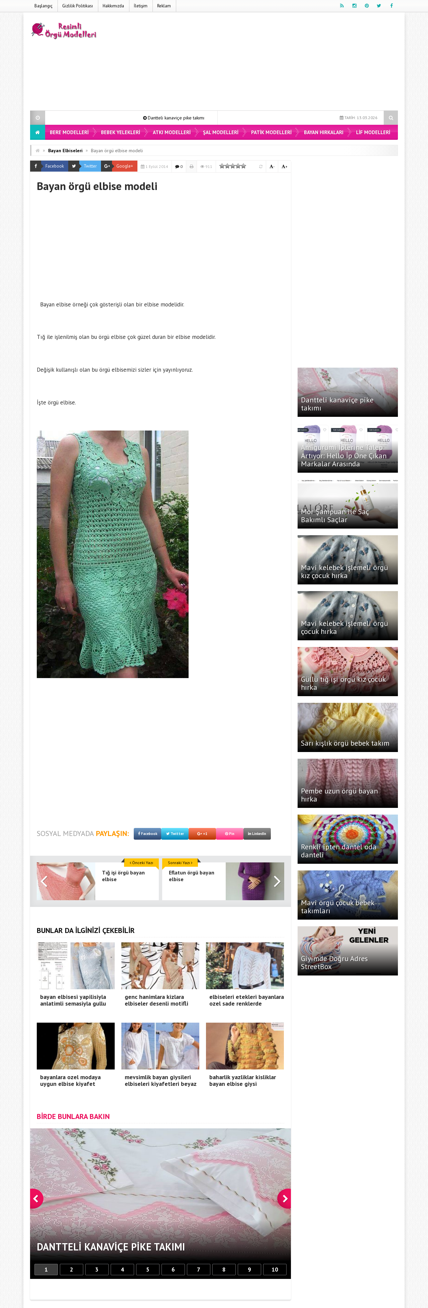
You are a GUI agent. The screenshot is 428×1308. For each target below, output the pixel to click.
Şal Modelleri (220, 132)
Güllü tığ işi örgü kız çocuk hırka (343, 683)
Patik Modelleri (271, 132)
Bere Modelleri (69, 132)
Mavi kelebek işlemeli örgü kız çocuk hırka (344, 571)
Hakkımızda (113, 6)
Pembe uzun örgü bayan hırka (339, 795)
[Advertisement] (276, 62)
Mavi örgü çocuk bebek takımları (337, 906)
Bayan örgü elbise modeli (117, 151)
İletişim (140, 6)
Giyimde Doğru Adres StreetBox (334, 962)
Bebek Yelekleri (120, 132)
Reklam (164, 6)
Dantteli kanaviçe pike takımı (186, 118)
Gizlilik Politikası (77, 6)
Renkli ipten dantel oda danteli (339, 850)
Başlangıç (43, 6)
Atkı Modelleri (172, 132)
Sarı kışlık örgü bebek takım (345, 743)
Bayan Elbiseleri (65, 151)
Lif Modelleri (373, 132)
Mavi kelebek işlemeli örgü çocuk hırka (344, 627)
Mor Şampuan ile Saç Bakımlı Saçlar (335, 515)
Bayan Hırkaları (323, 132)
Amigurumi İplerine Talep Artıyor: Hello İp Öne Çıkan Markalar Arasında (344, 455)
